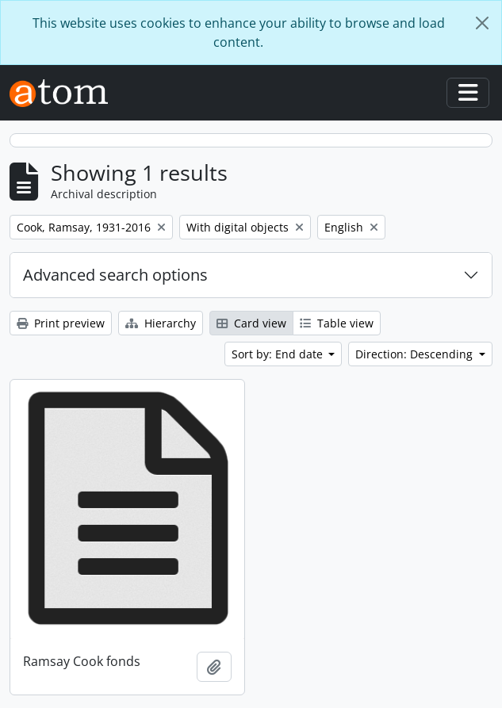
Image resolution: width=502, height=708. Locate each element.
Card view (251, 323)
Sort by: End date (279, 354)
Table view (337, 323)
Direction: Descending (415, 354)
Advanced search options (115, 274)
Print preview (61, 323)
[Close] (482, 23)
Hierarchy (160, 323)
